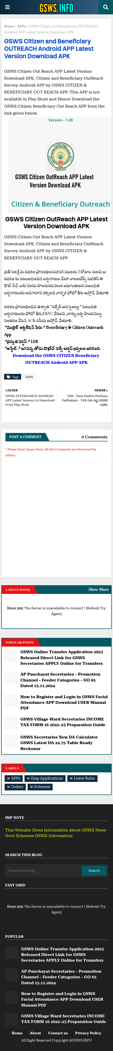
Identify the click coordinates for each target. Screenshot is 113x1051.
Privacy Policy (88, 1033)
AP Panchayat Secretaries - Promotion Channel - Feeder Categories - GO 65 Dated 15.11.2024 (60, 680)
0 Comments (95, 436)
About (35, 1033)
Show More (98, 589)
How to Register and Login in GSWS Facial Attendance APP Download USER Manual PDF (64, 702)
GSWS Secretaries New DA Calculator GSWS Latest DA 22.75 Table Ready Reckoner (59, 743)
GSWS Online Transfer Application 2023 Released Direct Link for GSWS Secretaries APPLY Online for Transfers (61, 657)
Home (9, 26)
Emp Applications (47, 778)
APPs (21, 26)
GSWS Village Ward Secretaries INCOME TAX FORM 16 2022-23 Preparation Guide (62, 722)
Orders (17, 787)
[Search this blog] (44, 871)
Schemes (42, 787)
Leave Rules (84, 778)
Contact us (58, 1033)
